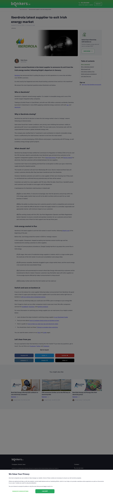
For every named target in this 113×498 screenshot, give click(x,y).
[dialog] (56, 249)
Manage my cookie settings (20, 491)
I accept (45, 491)
